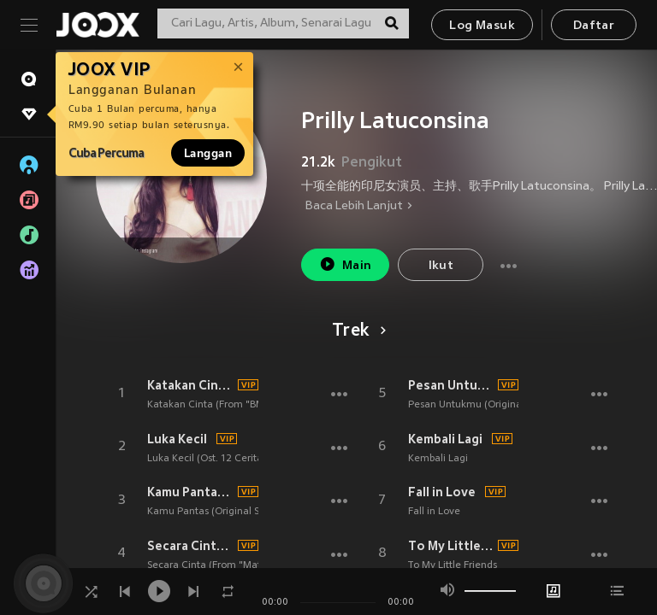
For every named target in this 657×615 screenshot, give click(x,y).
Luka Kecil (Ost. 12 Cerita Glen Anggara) (240, 459)
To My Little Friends (451, 546)
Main (345, 264)
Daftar (593, 26)
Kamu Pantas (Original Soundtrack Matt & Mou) (190, 492)
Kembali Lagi (445, 439)
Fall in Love (442, 492)
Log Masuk (482, 26)
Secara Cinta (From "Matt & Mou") (190, 546)
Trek (356, 331)
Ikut (441, 266)
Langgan (208, 153)
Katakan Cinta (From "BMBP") (190, 385)
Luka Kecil (177, 439)
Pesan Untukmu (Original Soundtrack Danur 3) (451, 385)
